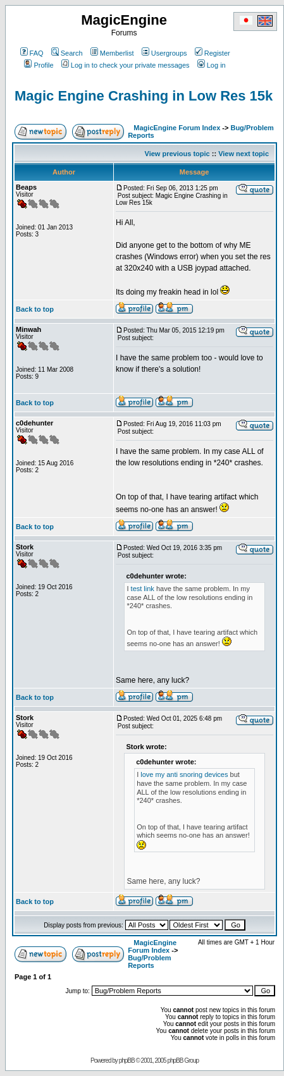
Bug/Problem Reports (149, 961)
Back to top (35, 309)
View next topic (243, 153)
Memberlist (112, 53)
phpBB (127, 1060)
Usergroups (164, 53)
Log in (211, 65)
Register (212, 53)
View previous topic (177, 153)
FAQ (32, 53)
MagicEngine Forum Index (176, 127)
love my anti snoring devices (184, 774)
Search (67, 53)
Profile (38, 65)
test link (142, 588)
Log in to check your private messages (125, 65)
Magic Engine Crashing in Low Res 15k (144, 96)
